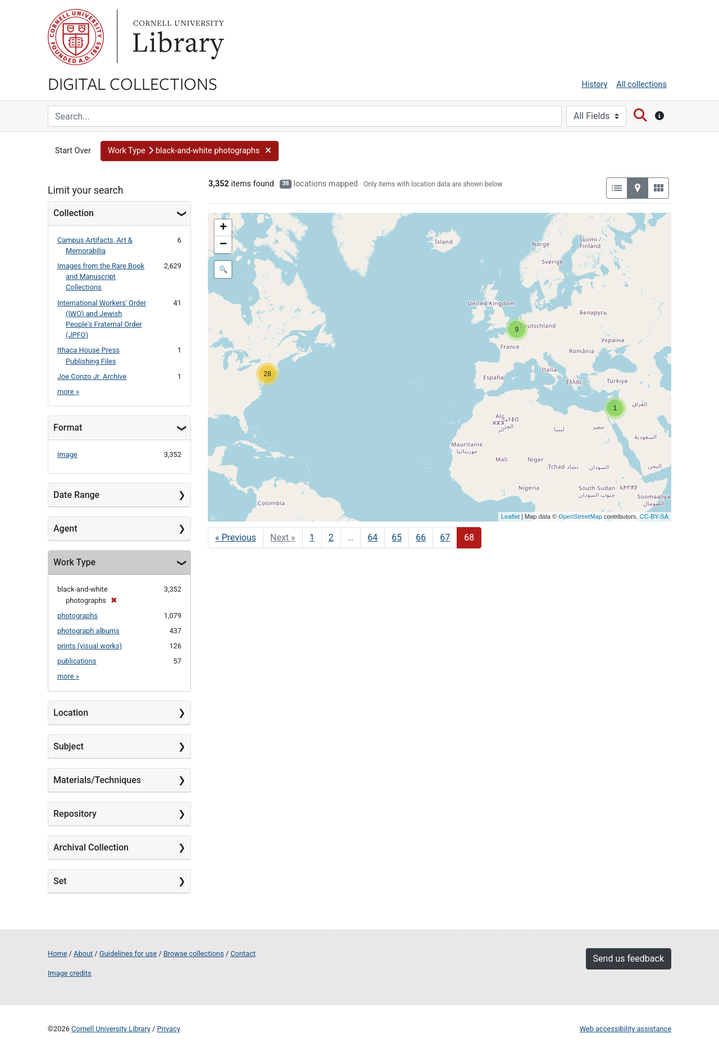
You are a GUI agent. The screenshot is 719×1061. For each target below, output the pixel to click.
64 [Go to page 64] (372, 537)
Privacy (168, 1029)
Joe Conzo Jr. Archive (91, 376)
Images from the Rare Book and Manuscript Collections (100, 276)
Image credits (70, 973)
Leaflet (510, 516)
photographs (77, 615)
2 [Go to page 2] (331, 537)
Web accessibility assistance (625, 1029)
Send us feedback (628, 958)
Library (177, 37)
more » (68, 391)
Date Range (76, 495)
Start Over (73, 151)
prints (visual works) (89, 646)
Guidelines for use (128, 953)
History (595, 84)
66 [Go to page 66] (421, 537)
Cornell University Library (111, 1029)
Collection (73, 213)
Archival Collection (91, 847)
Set (60, 881)
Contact (243, 953)
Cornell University (76, 37)
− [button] (223, 244)
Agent (65, 528)
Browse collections (193, 953)
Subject (68, 746)
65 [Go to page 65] (397, 537)
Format (67, 427)
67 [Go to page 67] (445, 537)
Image (67, 454)
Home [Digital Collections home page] (57, 953)
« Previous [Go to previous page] (235, 537)
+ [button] (223, 227)
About (83, 953)
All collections (641, 84)
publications (77, 661)
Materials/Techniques (97, 780)
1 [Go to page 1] (312, 537)
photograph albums (88, 630)
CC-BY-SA (653, 516)
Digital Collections (132, 83)
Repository (75, 813)
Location (70, 712)
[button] (190, 151)
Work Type (74, 562)
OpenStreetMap (580, 516)
